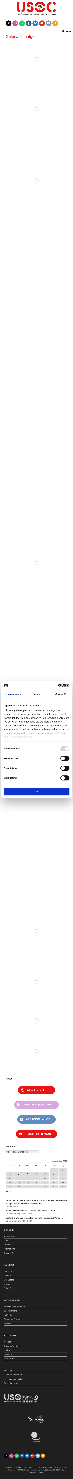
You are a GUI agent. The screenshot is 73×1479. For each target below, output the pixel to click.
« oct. (8, 1191)
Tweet (9, 1078)
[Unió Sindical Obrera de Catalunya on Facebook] (29, 23)
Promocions (9, 1249)
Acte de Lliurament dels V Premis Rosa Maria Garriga (30, 1211)
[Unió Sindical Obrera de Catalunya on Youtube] (42, 23)
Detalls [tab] (37, 694)
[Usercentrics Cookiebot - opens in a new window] (55, 685)
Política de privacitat (13, 1379)
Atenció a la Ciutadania (14, 1307)
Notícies (7, 1350)
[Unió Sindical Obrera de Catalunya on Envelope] (49, 23)
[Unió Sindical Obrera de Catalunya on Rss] (55, 23)
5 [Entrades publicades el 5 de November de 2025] (27, 1174)
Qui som (8, 1271)
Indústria (8, 1315)
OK (36, 791)
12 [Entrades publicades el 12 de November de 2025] (27, 1178)
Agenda (7, 1342)
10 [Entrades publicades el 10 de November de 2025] (10, 1178)
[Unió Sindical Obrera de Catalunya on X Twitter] (9, 23)
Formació (8, 1245)
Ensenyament (10, 1311)
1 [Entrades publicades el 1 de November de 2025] (53, 1170)
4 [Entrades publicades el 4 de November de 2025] (18, 1174)
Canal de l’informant (13, 1375)
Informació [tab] (60, 694)
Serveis (7, 1323)
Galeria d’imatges (12, 1346)
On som (7, 1276)
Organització (10, 1280)
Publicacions (10, 1358)
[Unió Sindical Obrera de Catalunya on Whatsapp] (22, 23)
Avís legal (8, 1370)
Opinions (8, 1354)
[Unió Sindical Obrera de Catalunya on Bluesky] (35, 23)
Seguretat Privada (12, 1319)
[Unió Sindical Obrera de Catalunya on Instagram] (15, 23)
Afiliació (7, 1288)
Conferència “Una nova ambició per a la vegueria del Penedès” (34, 1218)
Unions (7, 1284)
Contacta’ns (9, 1253)
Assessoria (9, 1236)
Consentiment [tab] (13, 694)
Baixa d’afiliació (11, 1383)
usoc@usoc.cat (36, 1472)
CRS (6, 1240)
